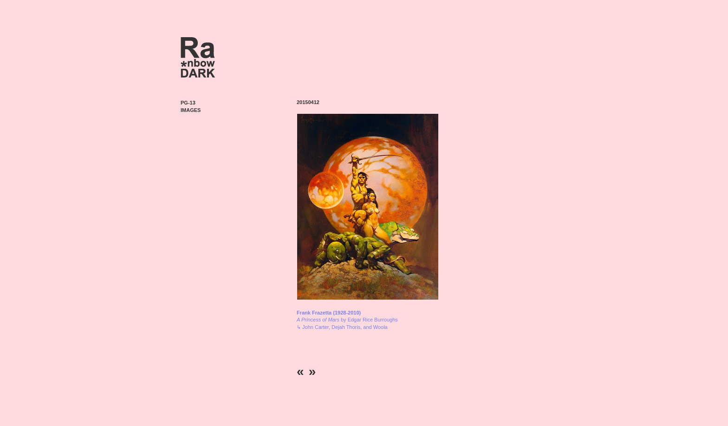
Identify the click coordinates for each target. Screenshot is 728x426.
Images (191, 110)
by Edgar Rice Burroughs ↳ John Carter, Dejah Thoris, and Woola (347, 320)
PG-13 (188, 102)
